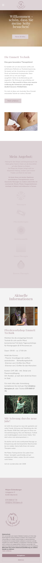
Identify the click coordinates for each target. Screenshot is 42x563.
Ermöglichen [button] (21, 555)
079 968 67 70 (11, 500)
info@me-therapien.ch (13, 502)
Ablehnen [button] (21, 560)
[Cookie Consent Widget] (21, 547)
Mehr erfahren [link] (6, 551)
